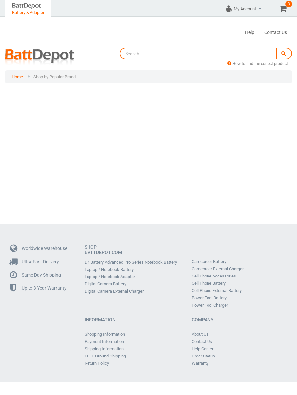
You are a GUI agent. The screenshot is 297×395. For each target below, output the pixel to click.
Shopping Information (105, 334)
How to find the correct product (257, 63)
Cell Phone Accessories (214, 276)
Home (17, 76)
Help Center (202, 349)
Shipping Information (104, 349)
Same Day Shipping (35, 275)
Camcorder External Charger (218, 269)
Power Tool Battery (209, 298)
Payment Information (104, 341)
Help (249, 32)
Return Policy (97, 363)
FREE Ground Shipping (105, 356)
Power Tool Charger (210, 305)
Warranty (200, 363)
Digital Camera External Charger (114, 291)
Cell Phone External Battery (217, 290)
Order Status (203, 356)
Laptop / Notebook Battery (109, 269)
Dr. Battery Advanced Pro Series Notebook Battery (131, 262)
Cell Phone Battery (209, 283)
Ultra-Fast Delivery (34, 262)
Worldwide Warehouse (38, 248)
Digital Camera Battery (105, 284)
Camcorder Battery (209, 261)
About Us (200, 334)
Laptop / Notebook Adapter (110, 277)
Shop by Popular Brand (54, 76)
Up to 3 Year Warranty (38, 288)
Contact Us (275, 32)
